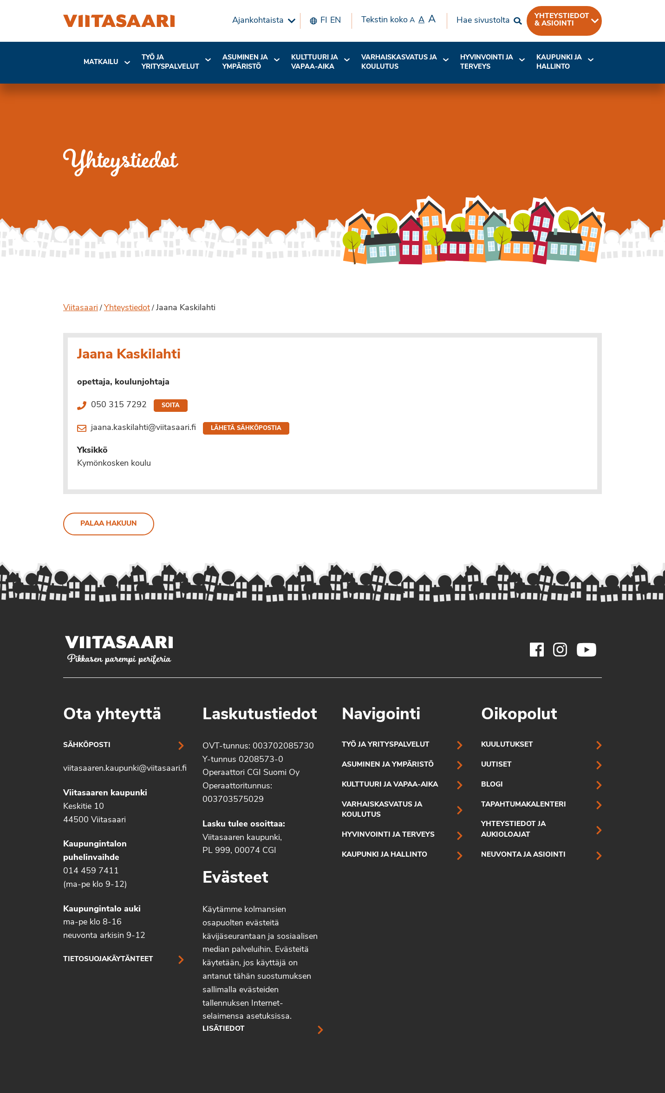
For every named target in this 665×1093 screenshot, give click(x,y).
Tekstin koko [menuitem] (398, 20)
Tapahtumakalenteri (523, 804)
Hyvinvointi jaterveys (486, 62)
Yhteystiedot (127, 308)
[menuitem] (261, 21)
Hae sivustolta (483, 20)
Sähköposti (87, 745)
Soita (171, 406)
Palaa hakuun (108, 523)
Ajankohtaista (258, 20)
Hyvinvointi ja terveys (388, 835)
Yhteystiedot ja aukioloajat (513, 830)
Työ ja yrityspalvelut (170, 62)
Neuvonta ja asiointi (523, 855)
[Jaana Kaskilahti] (119, 20)
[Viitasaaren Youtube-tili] (586, 650)
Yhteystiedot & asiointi (562, 20)
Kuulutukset (507, 745)
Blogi (492, 784)
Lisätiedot (223, 1029)
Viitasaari (80, 308)
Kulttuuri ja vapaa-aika (314, 62)
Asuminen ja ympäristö (245, 62)
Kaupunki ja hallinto (559, 62)
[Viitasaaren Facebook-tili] (537, 650)
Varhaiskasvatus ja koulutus (399, 62)
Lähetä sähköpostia (246, 428)
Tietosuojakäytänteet (108, 959)
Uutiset (496, 764)
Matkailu (101, 62)
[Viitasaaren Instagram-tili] (560, 650)
